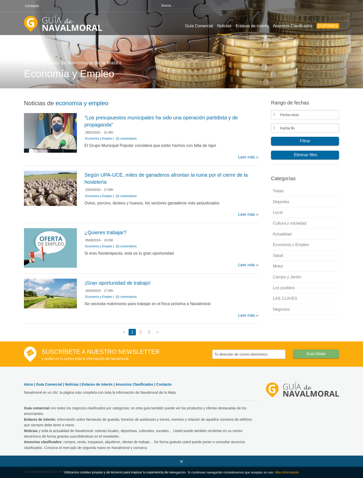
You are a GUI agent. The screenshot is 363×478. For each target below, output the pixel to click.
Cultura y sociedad (289, 223)
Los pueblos (283, 288)
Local (277, 212)
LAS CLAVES (284, 298)
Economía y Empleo (98, 138)
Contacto (32, 6)
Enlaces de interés (252, 26)
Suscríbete (315, 354)
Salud (277, 255)
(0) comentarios (126, 138)
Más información (287, 472)
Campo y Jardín (286, 277)
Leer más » (248, 157)
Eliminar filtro (305, 155)
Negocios (281, 309)
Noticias (224, 26)
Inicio (30, 62)
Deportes (280, 202)
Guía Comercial (199, 26)
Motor (277, 266)
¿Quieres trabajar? (105, 232)
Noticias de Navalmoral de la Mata (79, 62)
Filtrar (305, 141)
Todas (278, 191)
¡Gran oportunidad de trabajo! (117, 283)
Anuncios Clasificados (293, 26)
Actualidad (281, 234)
